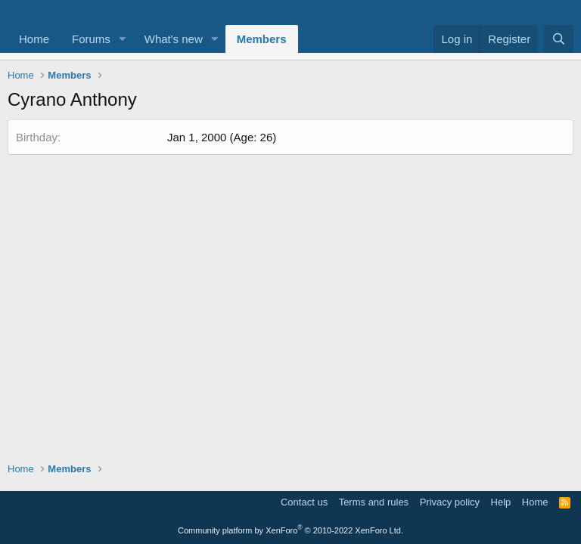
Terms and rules (374, 502)
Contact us (304, 502)
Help (501, 502)
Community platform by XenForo (290, 530)
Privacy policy (450, 502)
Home (34, 38)
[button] (122, 39)
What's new (173, 38)
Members (262, 38)
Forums (91, 38)
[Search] (558, 39)
